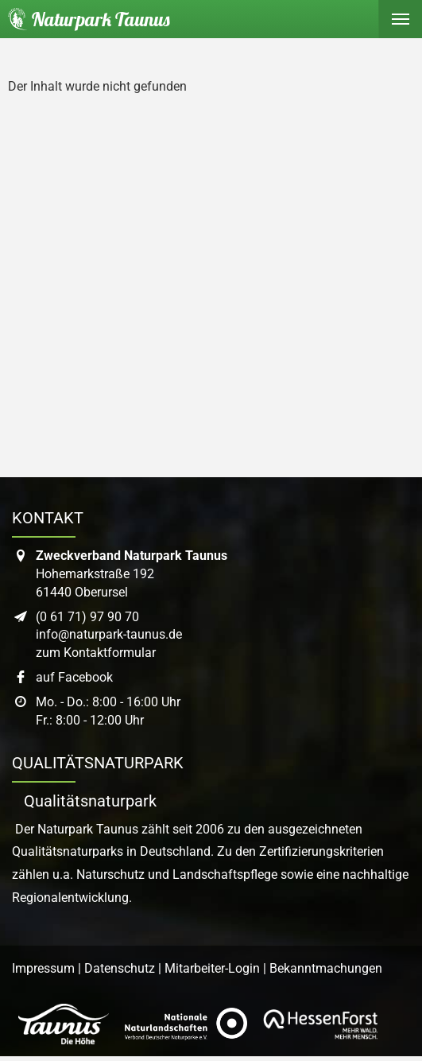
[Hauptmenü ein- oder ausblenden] (400, 19)
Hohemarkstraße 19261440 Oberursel (131, 574)
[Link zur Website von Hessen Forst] (320, 1024)
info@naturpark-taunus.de (109, 634)
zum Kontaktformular (96, 652)
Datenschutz (119, 968)
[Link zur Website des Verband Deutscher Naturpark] (186, 1024)
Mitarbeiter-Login (212, 968)
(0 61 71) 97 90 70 (87, 616)
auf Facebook (74, 677)
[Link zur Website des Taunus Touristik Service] (63, 1024)
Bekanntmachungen (325, 968)
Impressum (43, 968)
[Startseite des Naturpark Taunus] (85, 19)
